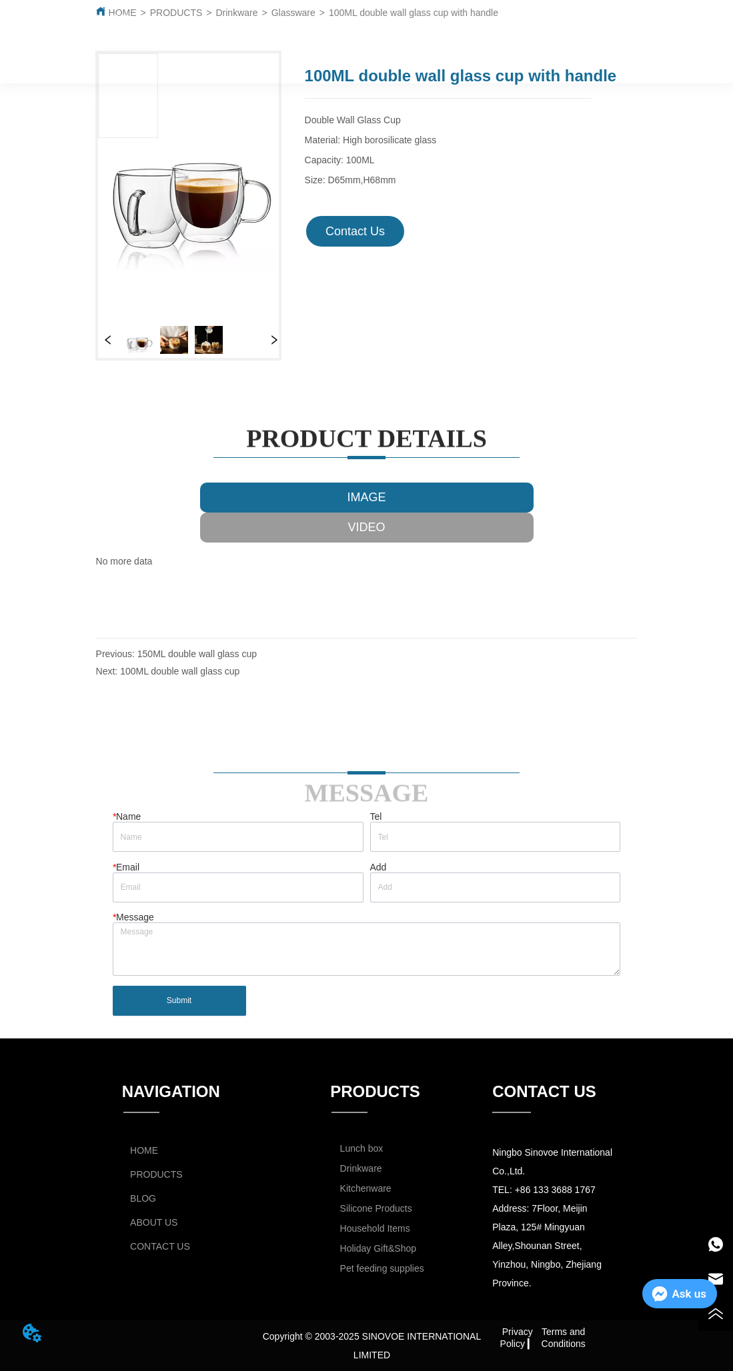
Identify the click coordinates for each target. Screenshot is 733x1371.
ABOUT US (489, 30)
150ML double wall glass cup (197, 654)
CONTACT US (390, 61)
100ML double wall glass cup (179, 671)
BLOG (393, 30)
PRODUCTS (286, 30)
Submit (179, 1000)
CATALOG (584, 30)
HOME (188, 30)
